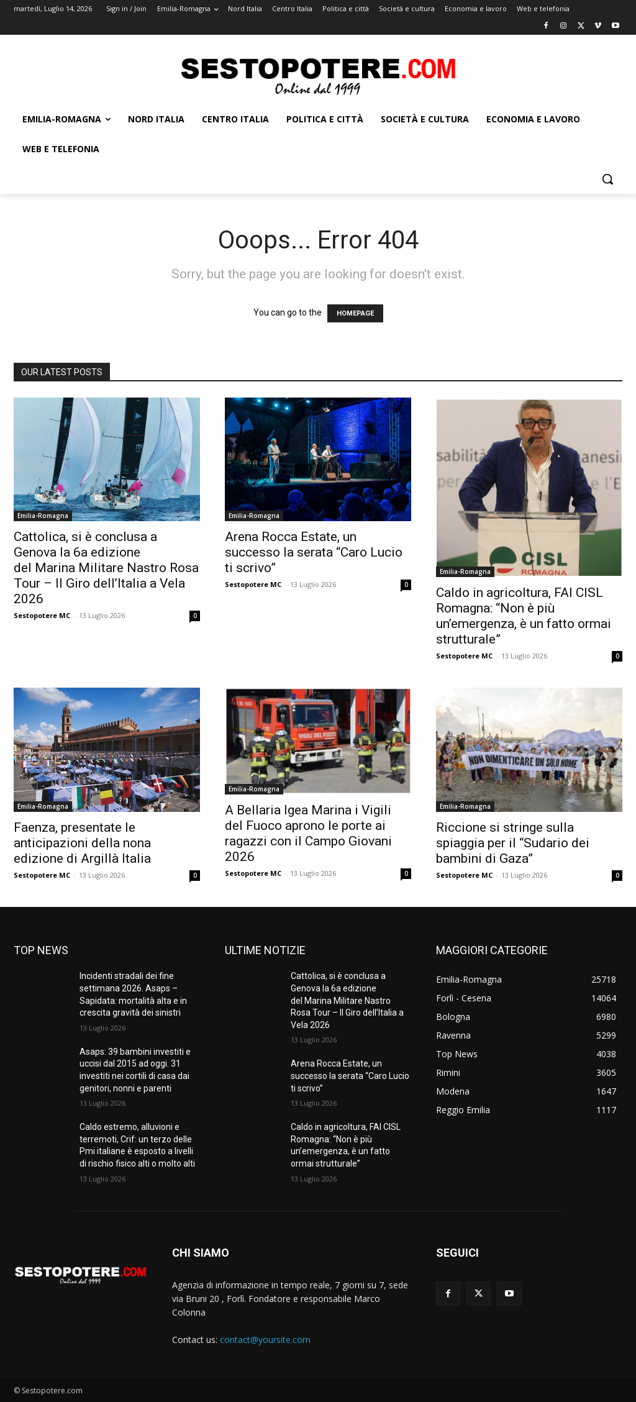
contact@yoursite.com (265, 1339)
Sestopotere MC (42, 615)
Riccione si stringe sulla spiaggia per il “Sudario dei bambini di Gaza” (512, 843)
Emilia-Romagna (42, 515)
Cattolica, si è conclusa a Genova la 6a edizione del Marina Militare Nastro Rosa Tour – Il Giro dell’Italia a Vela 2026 (106, 567)
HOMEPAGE (355, 313)
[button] (607, 179)
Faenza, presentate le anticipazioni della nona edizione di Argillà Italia (84, 843)
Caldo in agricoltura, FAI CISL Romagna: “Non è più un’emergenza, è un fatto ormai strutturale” (523, 616)
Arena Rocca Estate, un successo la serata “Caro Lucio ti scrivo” (313, 552)
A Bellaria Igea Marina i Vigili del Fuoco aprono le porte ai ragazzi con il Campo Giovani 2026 (308, 833)
